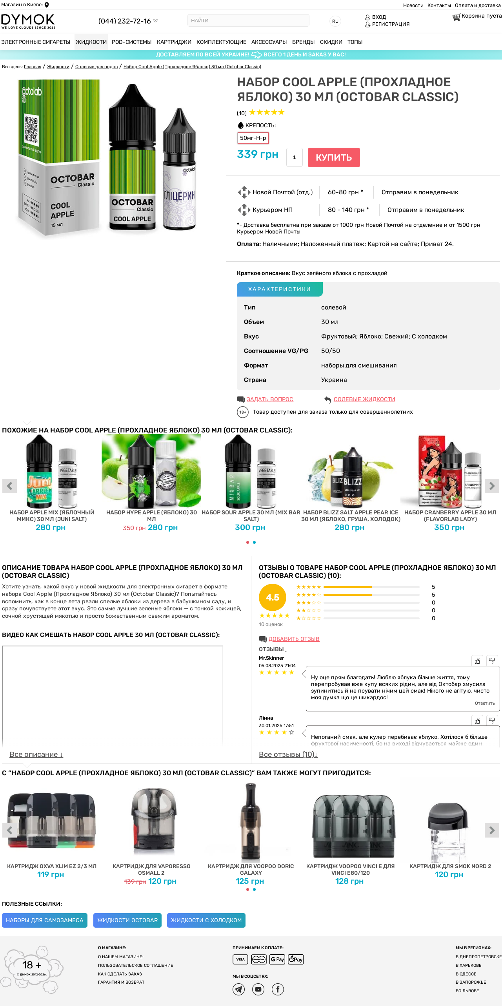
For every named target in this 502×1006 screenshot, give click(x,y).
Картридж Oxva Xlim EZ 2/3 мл (52, 823)
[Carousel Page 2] (254, 542)
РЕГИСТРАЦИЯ (387, 24)
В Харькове (469, 965)
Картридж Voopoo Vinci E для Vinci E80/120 (350, 826)
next (492, 486)
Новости (413, 5)
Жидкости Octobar (127, 920)
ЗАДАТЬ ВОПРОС (270, 399)
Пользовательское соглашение (135, 965)
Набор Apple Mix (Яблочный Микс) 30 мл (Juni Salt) (52, 478)
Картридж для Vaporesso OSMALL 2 (151, 826)
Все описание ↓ (36, 754)
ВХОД (375, 17)
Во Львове (467, 990)
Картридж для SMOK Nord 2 (450, 823)
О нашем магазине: (121, 956)
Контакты (439, 5)
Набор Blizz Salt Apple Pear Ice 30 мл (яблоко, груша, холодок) (350, 478)
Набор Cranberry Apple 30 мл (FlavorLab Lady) (450, 478)
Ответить (485, 703)
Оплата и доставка (478, 5)
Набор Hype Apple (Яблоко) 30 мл (151, 478)
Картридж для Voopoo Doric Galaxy (251, 826)
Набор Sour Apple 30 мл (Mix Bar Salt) (251, 478)
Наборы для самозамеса (45, 920)
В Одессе (466, 974)
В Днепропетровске (479, 956)
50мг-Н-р (253, 138)
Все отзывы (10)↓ (288, 754)
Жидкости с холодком (206, 920)
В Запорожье (471, 982)
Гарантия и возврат (121, 982)
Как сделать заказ (120, 974)
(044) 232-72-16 (124, 21)
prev (10, 486)
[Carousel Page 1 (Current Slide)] (247, 542)
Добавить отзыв (294, 639)
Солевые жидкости (364, 399)
